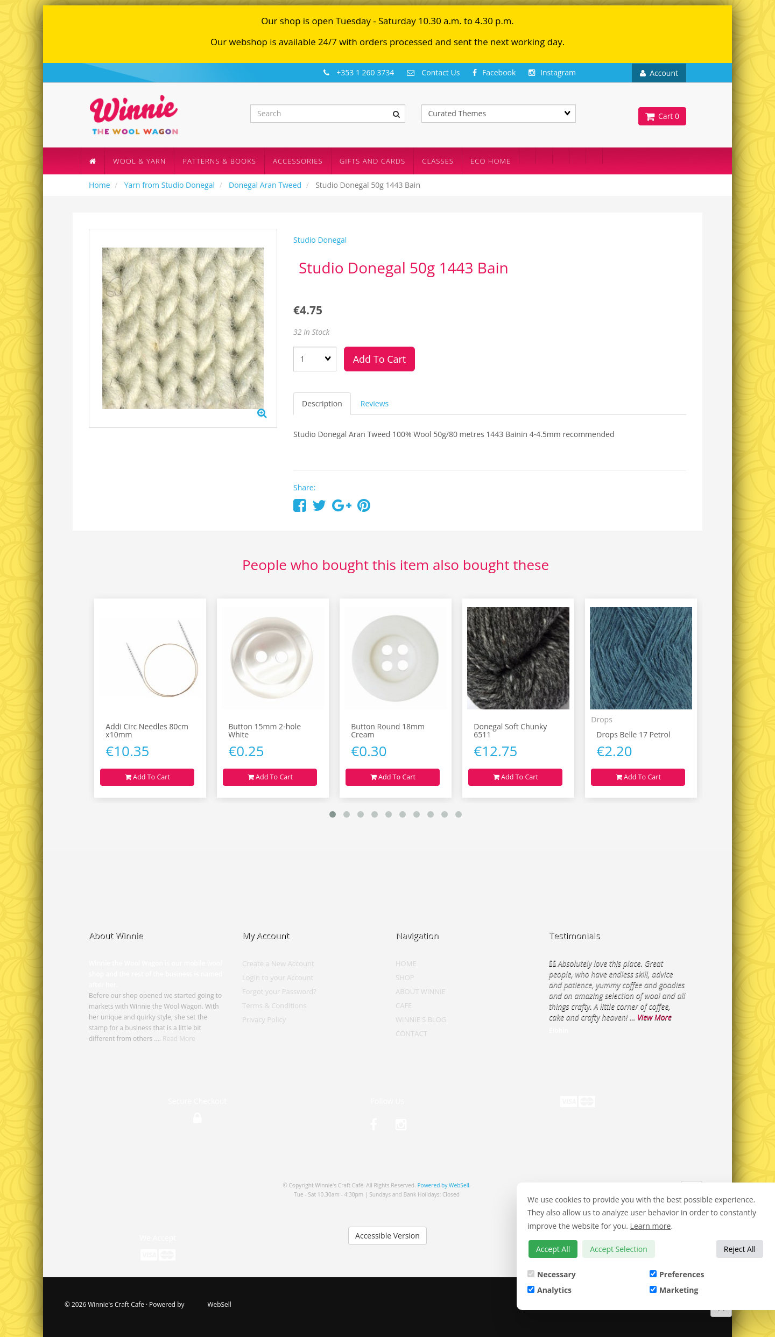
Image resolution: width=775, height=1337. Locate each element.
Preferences (677, 1274)
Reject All (740, 1249)
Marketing (674, 1290)
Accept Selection (618, 1249)
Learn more (650, 1226)
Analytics (549, 1290)
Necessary (551, 1274)
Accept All (553, 1249)
